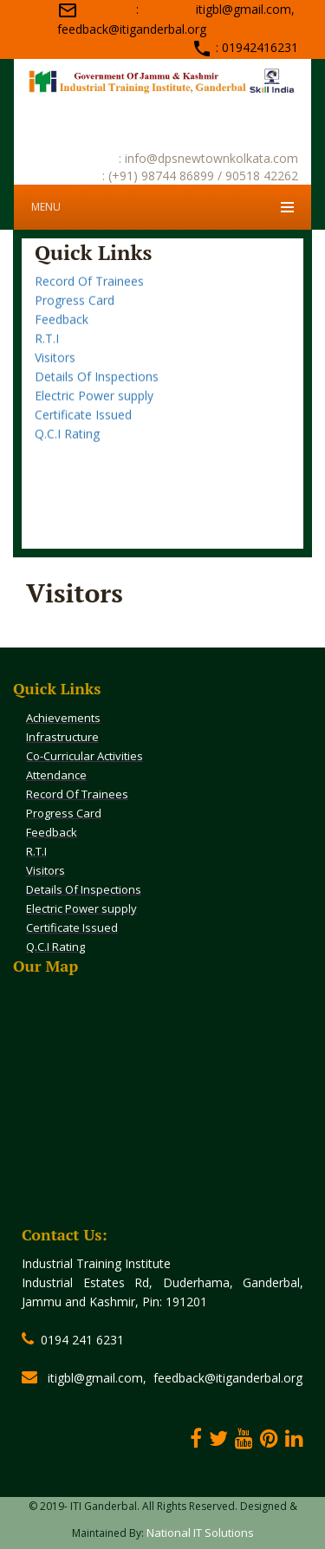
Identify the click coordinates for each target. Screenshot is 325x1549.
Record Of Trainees (89, 292)
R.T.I (47, 350)
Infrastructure (62, 737)
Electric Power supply (94, 407)
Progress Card (74, 311)
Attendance (56, 775)
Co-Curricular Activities (84, 756)
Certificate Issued (83, 426)
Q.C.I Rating (67, 445)
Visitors (55, 369)
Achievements (63, 718)
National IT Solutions (200, 1532)
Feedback (61, 330)
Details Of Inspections (97, 388)
